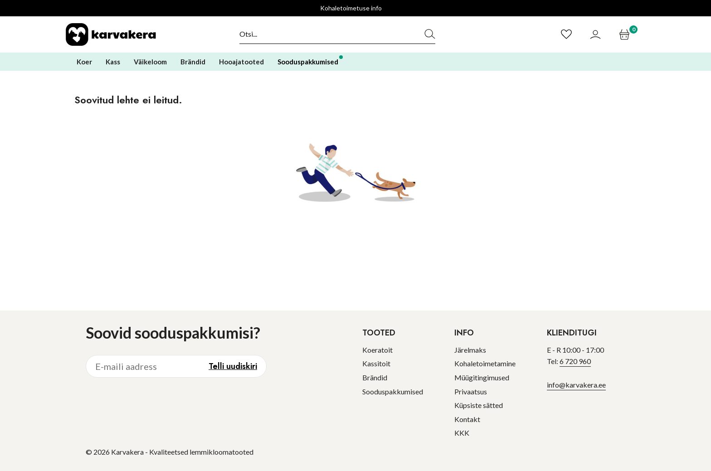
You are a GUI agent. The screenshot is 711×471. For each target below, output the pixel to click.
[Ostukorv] (625, 34)
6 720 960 (575, 361)
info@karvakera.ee (576, 384)
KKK (461, 432)
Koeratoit (377, 349)
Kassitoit (376, 363)
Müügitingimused (481, 377)
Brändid (374, 377)
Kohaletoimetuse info (351, 8)
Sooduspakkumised (392, 391)
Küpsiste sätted (478, 405)
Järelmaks (470, 349)
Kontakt (467, 419)
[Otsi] (327, 34)
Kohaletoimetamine (485, 363)
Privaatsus (470, 391)
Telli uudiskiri (233, 366)
